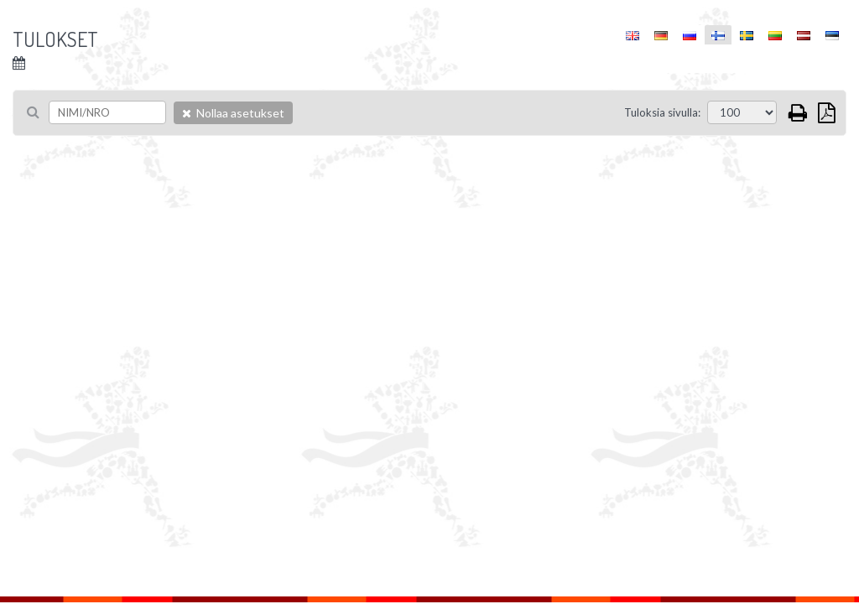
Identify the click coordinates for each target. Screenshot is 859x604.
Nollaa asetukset (233, 113)
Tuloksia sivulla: (662, 112)
